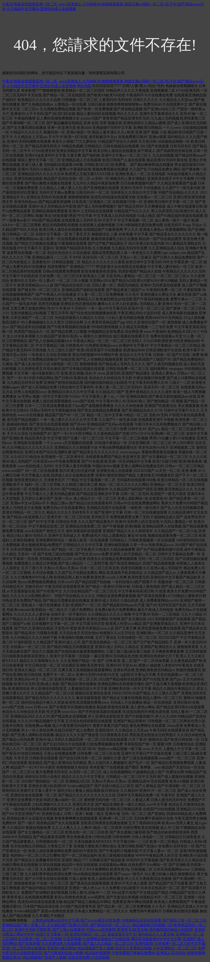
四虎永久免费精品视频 (133, 948)
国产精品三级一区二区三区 (184, 920)
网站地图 (84, 86)
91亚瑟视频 (72, 939)
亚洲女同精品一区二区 (88, 934)
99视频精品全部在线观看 (141, 920)
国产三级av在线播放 (68, 930)
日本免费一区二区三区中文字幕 (180, 944)
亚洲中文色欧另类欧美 (32, 930)
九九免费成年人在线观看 (61, 944)
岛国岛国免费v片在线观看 (88, 957)
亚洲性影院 (144, 944)
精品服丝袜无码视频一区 (152, 925)
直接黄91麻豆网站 (61, 948)
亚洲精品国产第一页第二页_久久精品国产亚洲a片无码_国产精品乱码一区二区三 (66, 925)
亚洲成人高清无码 (170, 953)
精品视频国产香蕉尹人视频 (44, 957)
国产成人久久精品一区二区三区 (108, 944)
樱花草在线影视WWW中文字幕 (156, 939)
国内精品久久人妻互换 (156, 934)
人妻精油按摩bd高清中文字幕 (55, 920)
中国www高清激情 (100, 930)
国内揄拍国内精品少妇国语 (170, 930)
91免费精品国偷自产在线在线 (106, 939)
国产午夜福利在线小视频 (63, 953)
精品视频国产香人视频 (96, 948)
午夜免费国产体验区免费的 (133, 953)
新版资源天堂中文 (121, 934)
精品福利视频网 (97, 953)
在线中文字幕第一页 (52, 934)
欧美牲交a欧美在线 (132, 930)
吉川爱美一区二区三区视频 (39, 939)
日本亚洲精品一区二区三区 (174, 948)
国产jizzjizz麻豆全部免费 (100, 920)
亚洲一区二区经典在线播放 (23, 948)
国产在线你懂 (29, 944)
